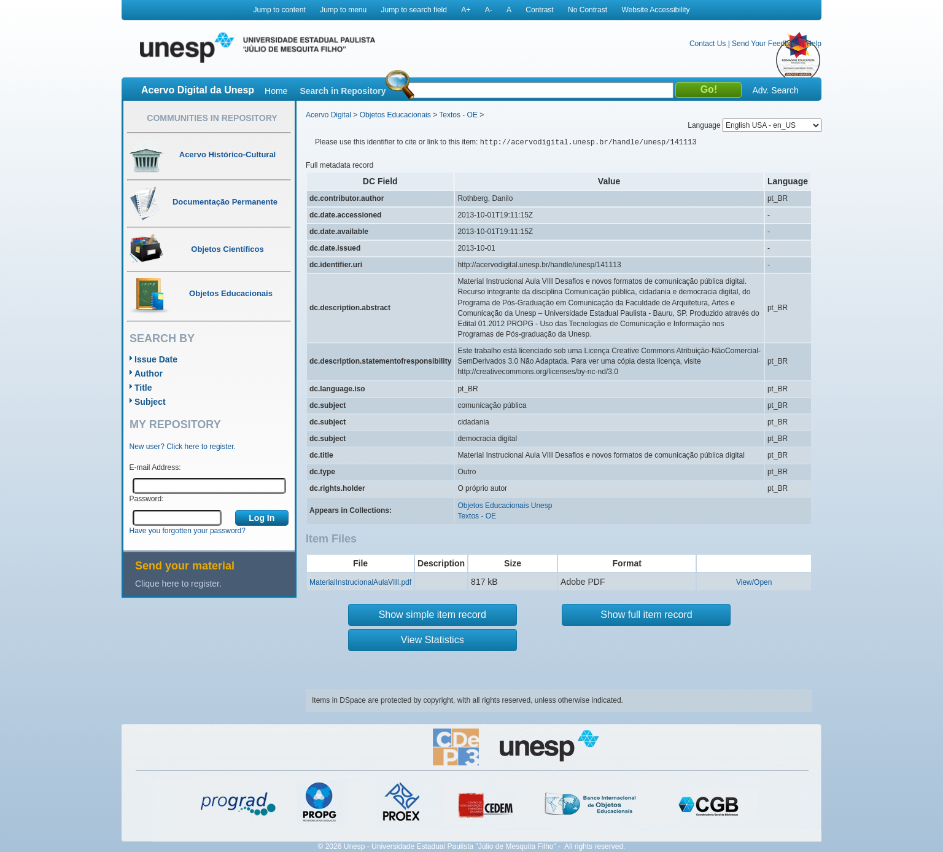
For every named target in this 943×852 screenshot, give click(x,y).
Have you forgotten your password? (188, 530)
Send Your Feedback (766, 43)
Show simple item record (432, 614)
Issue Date (155, 359)
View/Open (754, 582)
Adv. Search (775, 90)
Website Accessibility (655, 10)
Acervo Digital (328, 115)
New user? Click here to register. (183, 446)
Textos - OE (458, 115)
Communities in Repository (212, 118)
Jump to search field (414, 10)
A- (488, 10)
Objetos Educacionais (395, 115)
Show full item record (646, 614)
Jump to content (279, 10)
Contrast (539, 10)
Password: (147, 498)
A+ (465, 10)
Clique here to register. (178, 583)
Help (813, 43)
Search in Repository (343, 91)
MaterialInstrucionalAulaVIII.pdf (360, 582)
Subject (150, 402)
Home (276, 91)
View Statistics (432, 640)
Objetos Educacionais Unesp (504, 505)
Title (143, 388)
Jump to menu (343, 10)
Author (148, 373)
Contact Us (707, 43)
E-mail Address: (155, 467)
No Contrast (587, 10)
